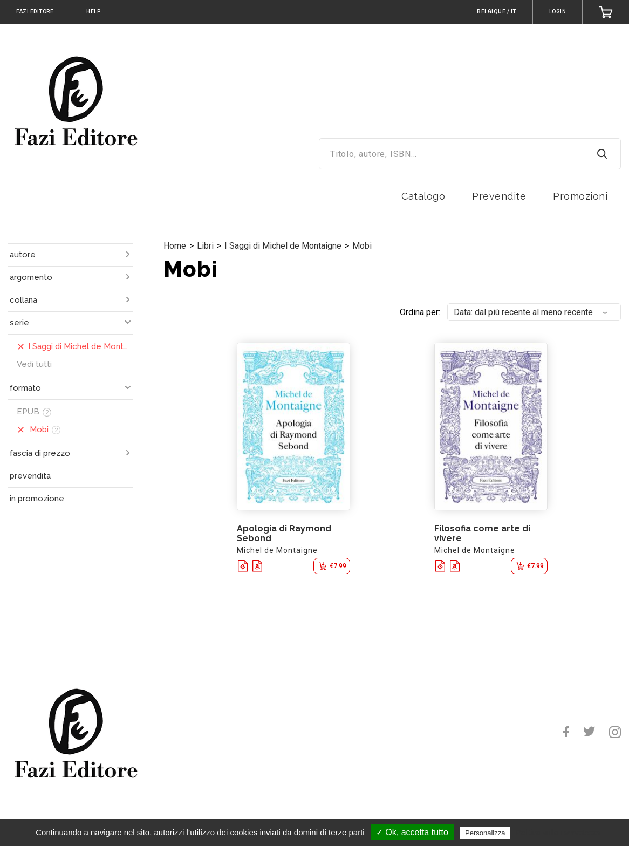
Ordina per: (420, 312)
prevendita (30, 476)
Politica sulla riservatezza (558, 832)
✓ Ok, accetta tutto (412, 832)
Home (174, 246)
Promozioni (580, 196)
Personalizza (485, 833)
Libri (205, 246)
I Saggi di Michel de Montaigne (282, 246)
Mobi (362, 246)
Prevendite (499, 196)
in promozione (37, 498)
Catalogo (423, 196)
